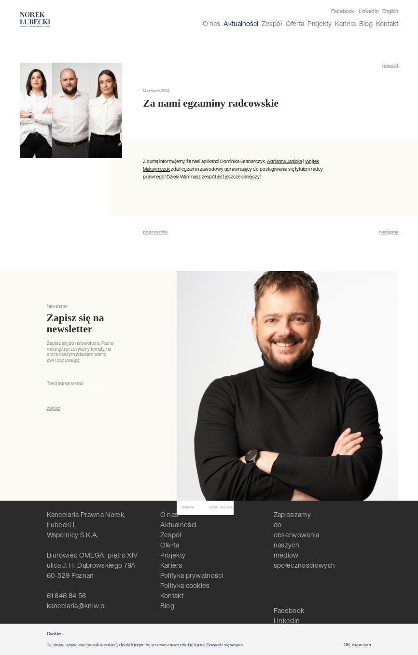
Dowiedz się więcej (225, 644)
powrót (390, 65)
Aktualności (240, 23)
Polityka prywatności (191, 575)
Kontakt (387, 23)
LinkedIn (287, 620)
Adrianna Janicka (284, 161)
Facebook (342, 11)
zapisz (53, 408)
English (390, 11)
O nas (211, 23)
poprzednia (155, 232)
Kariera (345, 23)
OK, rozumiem (357, 644)
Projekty (319, 23)
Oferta (295, 23)
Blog (366, 23)
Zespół (272, 23)
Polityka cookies (185, 585)
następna (388, 232)
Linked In (369, 11)
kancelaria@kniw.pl (76, 605)
